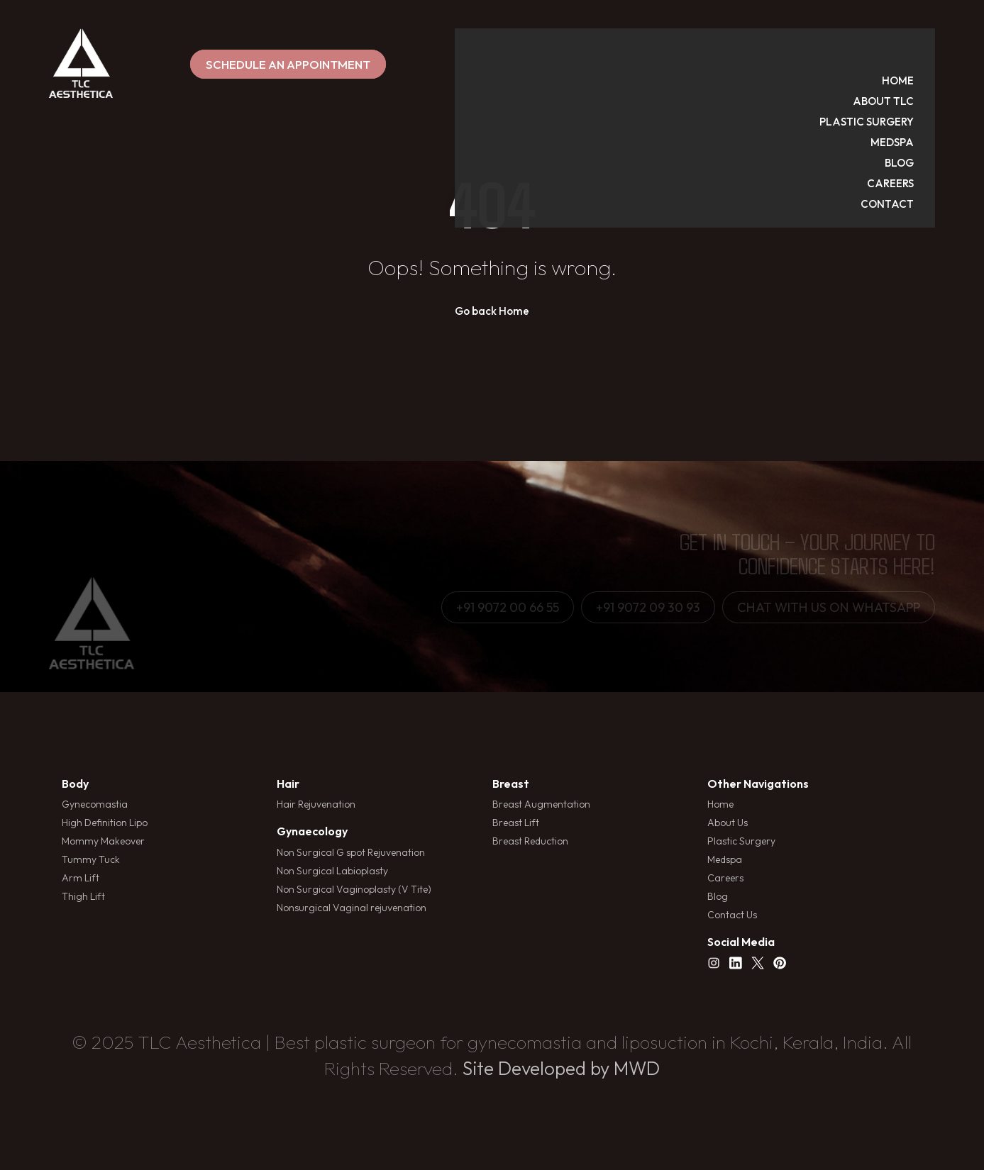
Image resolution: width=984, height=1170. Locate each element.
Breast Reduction (530, 841)
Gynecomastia (95, 804)
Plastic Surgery (741, 841)
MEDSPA (906, 100)
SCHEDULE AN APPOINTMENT (491, 64)
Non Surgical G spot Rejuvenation (351, 852)
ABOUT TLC (897, 59)
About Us (727, 822)
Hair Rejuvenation (316, 804)
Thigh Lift (83, 896)
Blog (717, 896)
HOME (912, 38)
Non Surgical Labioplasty (332, 870)
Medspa (724, 859)
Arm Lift (80, 877)
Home (720, 804)
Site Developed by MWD (561, 1068)
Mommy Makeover (103, 841)
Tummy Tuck (91, 859)
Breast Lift (515, 822)
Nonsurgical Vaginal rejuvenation (351, 907)
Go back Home (492, 311)
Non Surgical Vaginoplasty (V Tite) (354, 889)
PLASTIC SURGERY (881, 80)
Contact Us (732, 914)
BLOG (913, 121)
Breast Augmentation (541, 804)
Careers (725, 877)
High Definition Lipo (105, 822)
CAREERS (904, 141)
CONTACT (901, 162)
